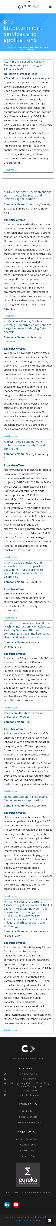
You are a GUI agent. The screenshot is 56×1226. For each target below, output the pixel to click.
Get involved (27, 1111)
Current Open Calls (27, 1116)
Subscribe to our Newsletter (27, 1122)
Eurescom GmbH (25, 1217)
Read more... (11, 170)
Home (10, 48)
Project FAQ (27, 1150)
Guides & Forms (27, 1144)
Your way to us (34, 1086)
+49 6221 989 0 (29, 1090)
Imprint (41, 1217)
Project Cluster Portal (27, 1139)
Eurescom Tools (27, 1156)
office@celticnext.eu (30, 1095)
